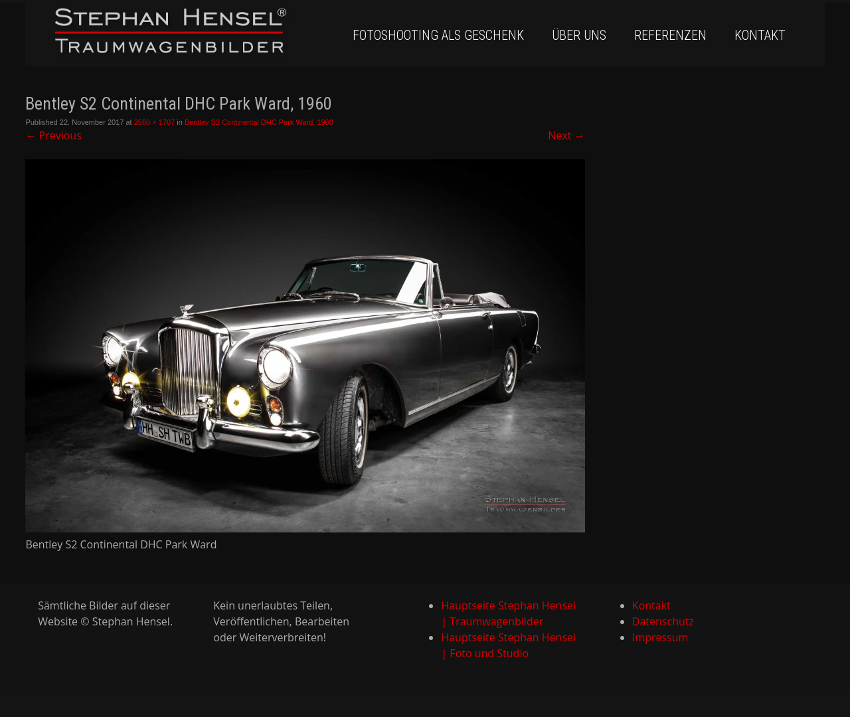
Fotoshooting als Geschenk (438, 35)
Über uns (579, 35)
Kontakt (760, 35)
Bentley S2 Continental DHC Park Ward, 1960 (259, 122)
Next (566, 135)
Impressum (660, 637)
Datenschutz (663, 621)
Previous (53, 135)
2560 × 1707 (154, 122)
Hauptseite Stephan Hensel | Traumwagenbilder (508, 613)
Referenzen (670, 35)
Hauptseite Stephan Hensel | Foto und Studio (508, 645)
